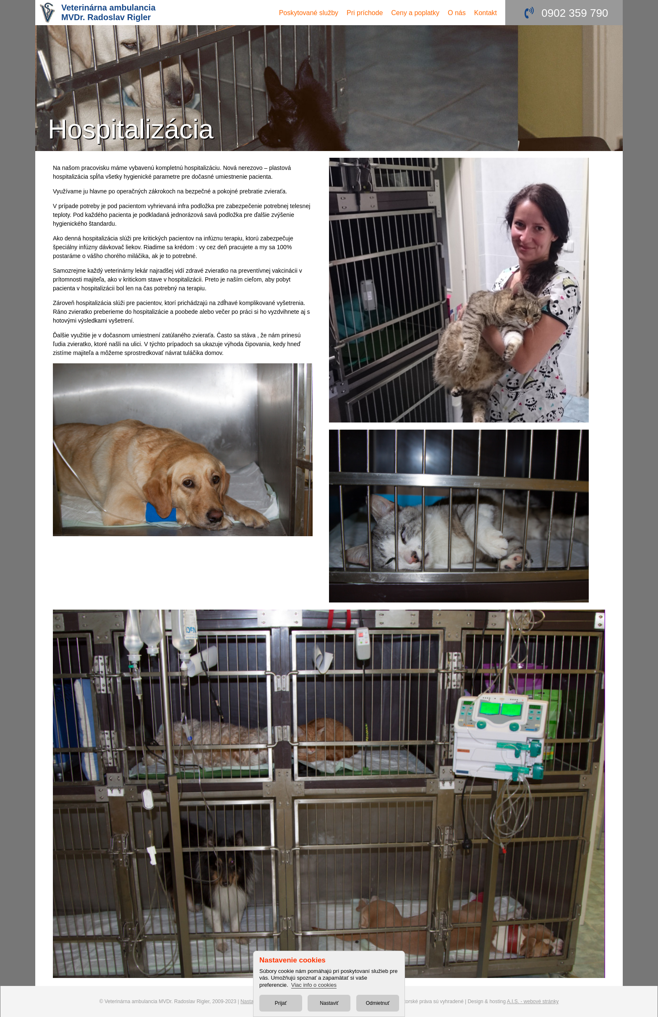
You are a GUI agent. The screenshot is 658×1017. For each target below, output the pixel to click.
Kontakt (485, 12)
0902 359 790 (574, 13)
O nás (457, 12)
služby (308, 12)
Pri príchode (365, 12)
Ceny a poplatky (415, 12)
